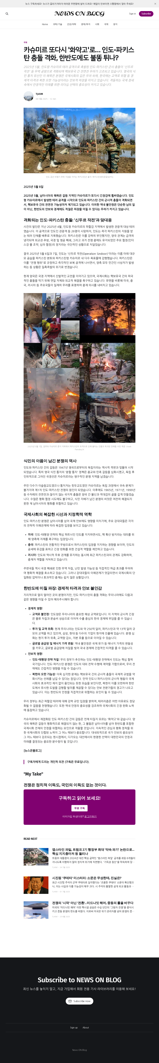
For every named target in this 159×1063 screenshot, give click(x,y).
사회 (97, 24)
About (86, 1028)
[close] (155, 3)
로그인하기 (90, 816)
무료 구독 (79, 808)
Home (45, 24)
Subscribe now (79, 1001)
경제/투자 (85, 24)
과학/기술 (57, 24)
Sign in (132, 14)
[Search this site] (7, 13)
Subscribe (146, 14)
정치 (115, 24)
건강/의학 (71, 24)
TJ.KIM (39, 94)
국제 (106, 24)
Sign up (73, 1028)
